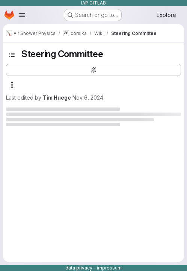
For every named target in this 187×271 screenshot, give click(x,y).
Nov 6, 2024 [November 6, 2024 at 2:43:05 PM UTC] (87, 97)
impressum (109, 268)
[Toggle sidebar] (12, 55)
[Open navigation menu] (22, 15)
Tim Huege (57, 97)
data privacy (78, 268)
